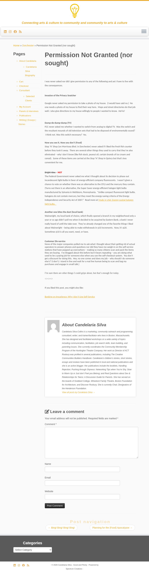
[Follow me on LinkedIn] (6, 31)
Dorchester (28, 45)
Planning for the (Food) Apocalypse (112, 527)
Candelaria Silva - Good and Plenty (72, 565)
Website (49, 491)
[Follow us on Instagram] (11, 31)
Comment (51, 424)
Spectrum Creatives (74, 569)
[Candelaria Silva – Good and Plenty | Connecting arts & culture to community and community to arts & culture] (74, 11)
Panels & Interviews (28, 111)
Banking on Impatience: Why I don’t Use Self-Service (70, 296)
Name (48, 464)
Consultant (24, 90)
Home (16, 45)
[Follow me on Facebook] (16, 31)
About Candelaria (27, 61)
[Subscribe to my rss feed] (21, 31)
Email (48, 477)
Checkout (23, 86)
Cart (21, 81)
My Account (24, 107)
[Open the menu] (143, 31)
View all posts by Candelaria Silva (78, 392)
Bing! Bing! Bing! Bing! (61, 527)
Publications (25, 115)
